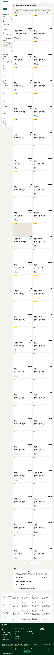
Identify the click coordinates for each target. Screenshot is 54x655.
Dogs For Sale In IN (18, 638)
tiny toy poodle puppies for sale (7, 599)
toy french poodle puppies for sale (17, 608)
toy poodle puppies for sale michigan (46, 600)
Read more (49, 10)
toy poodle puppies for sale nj (46, 595)
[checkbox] (3, 21)
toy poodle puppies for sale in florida (46, 611)
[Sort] (47, 13)
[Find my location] (10, 43)
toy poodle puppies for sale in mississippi (36, 616)
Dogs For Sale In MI (18, 636)
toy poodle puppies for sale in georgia (46, 614)
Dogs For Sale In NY (18, 631)
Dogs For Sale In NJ (18, 634)
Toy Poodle (16, 10)
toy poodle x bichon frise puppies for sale (17, 598)
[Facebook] (41, 629)
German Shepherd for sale (6, 634)
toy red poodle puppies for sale (7, 602)
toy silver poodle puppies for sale (17, 600)
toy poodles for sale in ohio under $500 (26, 611)
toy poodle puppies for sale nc (36, 603)
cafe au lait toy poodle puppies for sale (16, 614)
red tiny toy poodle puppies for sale (6, 617)
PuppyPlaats (18, 641)
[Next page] (40, 563)
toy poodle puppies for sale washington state (46, 606)
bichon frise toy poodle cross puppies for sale (17, 611)
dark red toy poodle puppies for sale (6, 613)
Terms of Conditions (14, 645)
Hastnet (13, 641)
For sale (4, 8)
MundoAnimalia (24, 641)
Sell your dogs (29, 631)
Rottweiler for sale (5, 637)
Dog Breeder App (30, 633)
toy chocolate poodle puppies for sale (26, 603)
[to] (10, 62)
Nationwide (32, 5)
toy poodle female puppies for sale (35, 598)
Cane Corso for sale (5, 639)
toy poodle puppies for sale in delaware (46, 608)
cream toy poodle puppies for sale (7, 610)
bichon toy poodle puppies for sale (7, 597)
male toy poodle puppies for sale (36, 595)
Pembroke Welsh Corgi (6, 632)
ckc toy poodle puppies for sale (17, 595)
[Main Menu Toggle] (1, 2)
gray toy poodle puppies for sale (7, 607)
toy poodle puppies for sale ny (46, 598)
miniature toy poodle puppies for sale (16, 616)
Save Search (17, 12)
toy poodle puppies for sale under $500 (26, 616)
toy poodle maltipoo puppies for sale (25, 600)
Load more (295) (8, 38)
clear (10, 16)
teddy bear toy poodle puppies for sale (16, 606)
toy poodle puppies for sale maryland (36, 606)
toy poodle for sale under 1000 (26, 614)
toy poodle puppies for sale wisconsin (36, 608)
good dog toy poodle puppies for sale (26, 606)
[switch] (9, 14)
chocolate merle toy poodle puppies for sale (26, 595)
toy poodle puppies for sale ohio (46, 603)
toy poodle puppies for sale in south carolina (36, 614)
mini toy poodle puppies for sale (7, 605)
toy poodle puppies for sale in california (46, 619)
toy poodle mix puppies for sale (36, 600)
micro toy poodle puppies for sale (17, 619)
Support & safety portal (31, 629)
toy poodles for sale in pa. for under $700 (26, 608)
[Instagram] (43, 629)
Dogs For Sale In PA (18, 629)
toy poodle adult (5, 594)
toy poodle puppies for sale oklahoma (36, 619)
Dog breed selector (30, 634)
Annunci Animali (30, 641)
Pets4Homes (9, 641)
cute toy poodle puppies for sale (26, 598)
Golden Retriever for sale (6, 630)
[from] (5, 62)
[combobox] (6, 43)
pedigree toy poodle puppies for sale (16, 603)
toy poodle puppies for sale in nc (36, 611)
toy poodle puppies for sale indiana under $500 (26, 619)
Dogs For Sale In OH (18, 633)
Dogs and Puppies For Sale (7, 629)
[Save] (30, 31)
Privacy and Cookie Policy (23, 645)
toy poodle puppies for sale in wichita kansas (46, 616)
